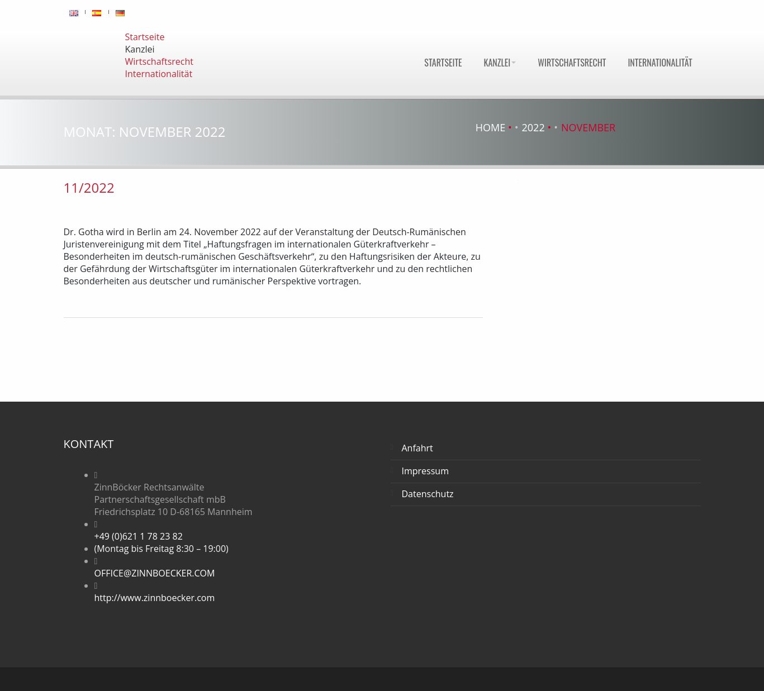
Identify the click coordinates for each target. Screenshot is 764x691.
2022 (533, 127)
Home (490, 127)
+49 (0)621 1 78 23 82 (138, 536)
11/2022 (89, 187)
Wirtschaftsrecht (572, 62)
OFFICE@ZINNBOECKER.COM (154, 573)
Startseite (443, 62)
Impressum (425, 471)
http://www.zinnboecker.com (154, 598)
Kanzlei (500, 62)
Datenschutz (428, 494)
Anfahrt (417, 448)
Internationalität (660, 62)
